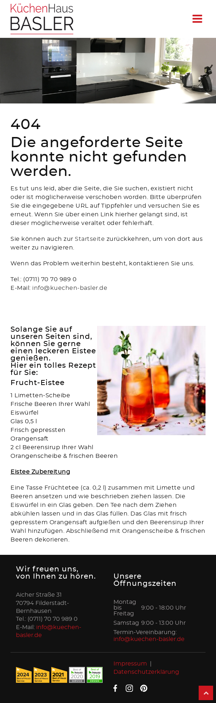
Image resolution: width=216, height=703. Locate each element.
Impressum (130, 664)
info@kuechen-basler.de (69, 288)
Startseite (91, 239)
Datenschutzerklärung (146, 672)
